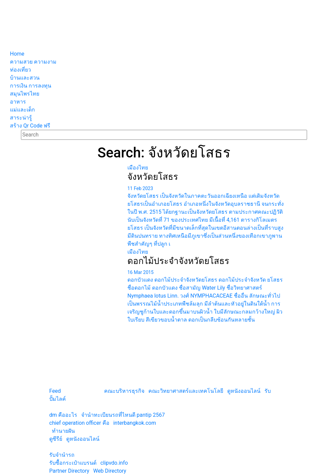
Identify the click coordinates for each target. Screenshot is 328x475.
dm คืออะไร (63, 415)
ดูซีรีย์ (55, 439)
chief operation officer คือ (79, 423)
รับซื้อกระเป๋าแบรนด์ (72, 463)
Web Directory (109, 471)
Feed (55, 391)
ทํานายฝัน (63, 431)
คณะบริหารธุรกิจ (124, 391)
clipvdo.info (114, 463)
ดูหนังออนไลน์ (243, 391)
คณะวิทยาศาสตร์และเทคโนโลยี (185, 391)
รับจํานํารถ (62, 455)
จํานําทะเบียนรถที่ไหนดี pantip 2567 (123, 415)
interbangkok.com (134, 423)
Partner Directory (69, 471)
